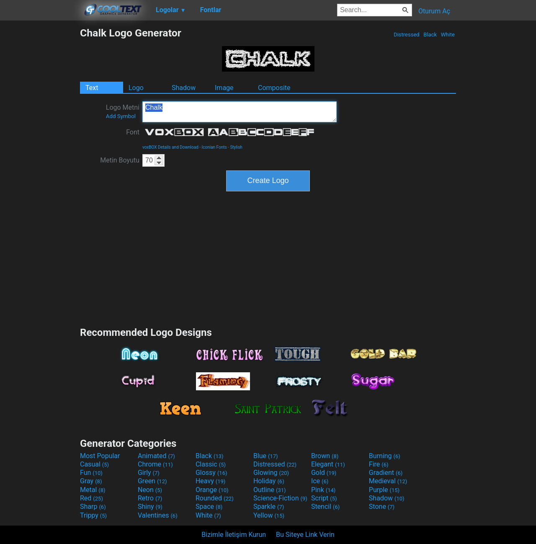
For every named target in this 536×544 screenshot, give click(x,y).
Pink (323, 490)
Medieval (388, 481)
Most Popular (100, 456)
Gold (324, 473)
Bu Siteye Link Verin (305, 535)
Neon (150, 490)
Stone (381, 506)
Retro (150, 498)
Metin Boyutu (119, 160)
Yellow (268, 515)
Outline (269, 490)
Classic (211, 464)
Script (324, 498)
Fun (91, 473)
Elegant (328, 464)
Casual (94, 464)
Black (430, 34)
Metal (93, 490)
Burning (384, 456)
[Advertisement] (39, 152)
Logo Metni (122, 111)
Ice (319, 481)
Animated (156, 456)
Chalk (239, 111)
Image (224, 88)
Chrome (155, 464)
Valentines (158, 515)
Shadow (184, 88)
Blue (265, 456)
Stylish (236, 147)
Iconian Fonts (214, 147)
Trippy (93, 515)
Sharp (93, 506)
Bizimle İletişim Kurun (233, 535)
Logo (136, 88)
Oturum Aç (434, 11)
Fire (379, 464)
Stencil (325, 506)
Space (209, 506)
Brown (324, 456)
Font (132, 132)
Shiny (150, 506)
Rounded (215, 498)
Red (91, 498)
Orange (212, 490)
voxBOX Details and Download (170, 147)
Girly (149, 473)
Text (91, 88)
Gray (91, 481)
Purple (384, 490)
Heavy (210, 481)
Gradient (385, 473)
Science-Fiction (280, 498)
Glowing (271, 473)
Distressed (406, 34)
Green (152, 481)
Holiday (268, 481)
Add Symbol (121, 116)
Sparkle (268, 506)
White (448, 34)
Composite (274, 88)
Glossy (211, 473)
